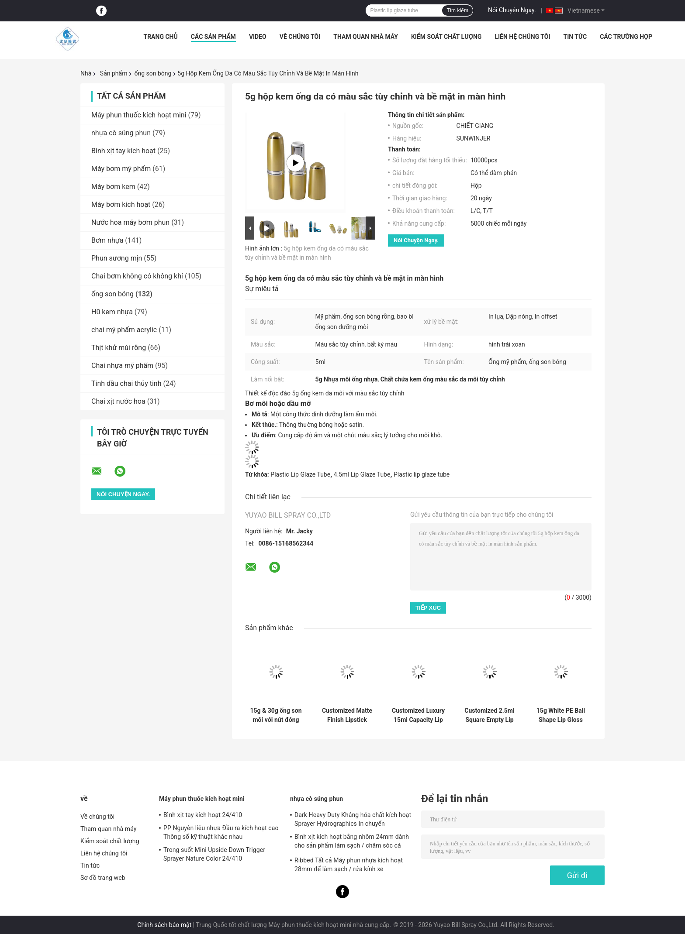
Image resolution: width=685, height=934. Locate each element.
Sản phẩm (114, 73)
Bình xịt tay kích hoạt (123, 151)
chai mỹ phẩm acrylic (124, 330)
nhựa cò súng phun (121, 133)
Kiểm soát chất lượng (446, 36)
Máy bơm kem (113, 186)
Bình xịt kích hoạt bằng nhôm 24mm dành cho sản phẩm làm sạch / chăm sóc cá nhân (351, 842)
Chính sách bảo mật (164, 924)
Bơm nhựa (107, 240)
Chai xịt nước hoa (118, 401)
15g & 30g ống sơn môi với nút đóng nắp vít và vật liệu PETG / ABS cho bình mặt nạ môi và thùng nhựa (276, 715)
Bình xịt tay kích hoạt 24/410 (202, 814)
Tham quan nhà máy (365, 36)
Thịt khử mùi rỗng (118, 347)
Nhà (85, 73)
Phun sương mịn (116, 258)
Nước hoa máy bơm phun (130, 222)
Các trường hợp (626, 36)
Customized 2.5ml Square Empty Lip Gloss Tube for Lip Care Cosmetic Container (489, 715)
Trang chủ (160, 36)
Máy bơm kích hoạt (120, 204)
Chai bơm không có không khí (137, 276)
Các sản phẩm (213, 36)
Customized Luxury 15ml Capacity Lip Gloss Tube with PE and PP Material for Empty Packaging (418, 715)
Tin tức (575, 36)
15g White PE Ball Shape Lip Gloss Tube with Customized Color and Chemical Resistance (560, 715)
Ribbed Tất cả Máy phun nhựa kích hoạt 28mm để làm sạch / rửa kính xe (348, 864)
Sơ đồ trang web (102, 877)
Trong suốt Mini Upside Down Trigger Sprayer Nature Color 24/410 (214, 854)
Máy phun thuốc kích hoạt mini (139, 115)
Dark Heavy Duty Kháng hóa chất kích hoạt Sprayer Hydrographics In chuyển (352, 819)
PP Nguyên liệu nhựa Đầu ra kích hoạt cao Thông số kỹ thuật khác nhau (221, 832)
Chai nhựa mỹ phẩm (122, 365)
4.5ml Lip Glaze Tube (362, 474)
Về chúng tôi (300, 36)
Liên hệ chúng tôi (522, 36)
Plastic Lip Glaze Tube (300, 474)
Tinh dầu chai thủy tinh (126, 383)
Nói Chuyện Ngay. (512, 10)
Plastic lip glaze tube (422, 474)
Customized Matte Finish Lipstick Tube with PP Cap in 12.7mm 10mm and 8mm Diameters (347, 715)
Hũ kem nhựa (112, 312)
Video (257, 36)
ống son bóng (152, 73)
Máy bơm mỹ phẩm (121, 169)
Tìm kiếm (457, 10)
